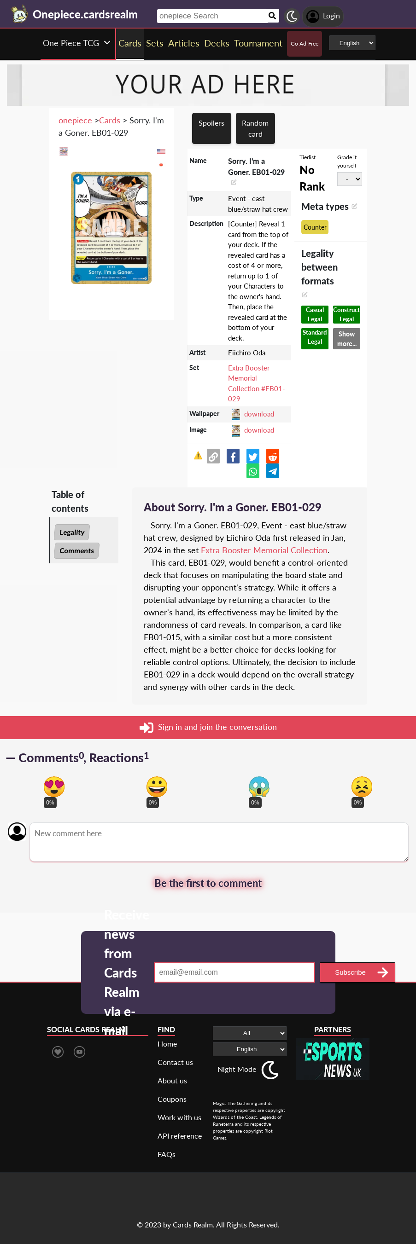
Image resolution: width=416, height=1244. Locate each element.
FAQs (167, 1154)
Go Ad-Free (304, 43)
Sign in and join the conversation (208, 728)
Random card (255, 128)
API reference (180, 1135)
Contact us (175, 1062)
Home (167, 1043)
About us (172, 1080)
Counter (315, 227)
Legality (72, 532)
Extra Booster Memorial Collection (264, 550)
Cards (109, 120)
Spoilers (211, 122)
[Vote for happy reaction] (157, 786)
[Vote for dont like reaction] (362, 786)
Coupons (172, 1098)
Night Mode (236, 1069)
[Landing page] (19, 14)
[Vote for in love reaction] (54, 786)
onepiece (75, 120)
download (259, 414)
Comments (76, 550)
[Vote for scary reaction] (259, 786)
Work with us (179, 1117)
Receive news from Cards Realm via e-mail (126, 972)
